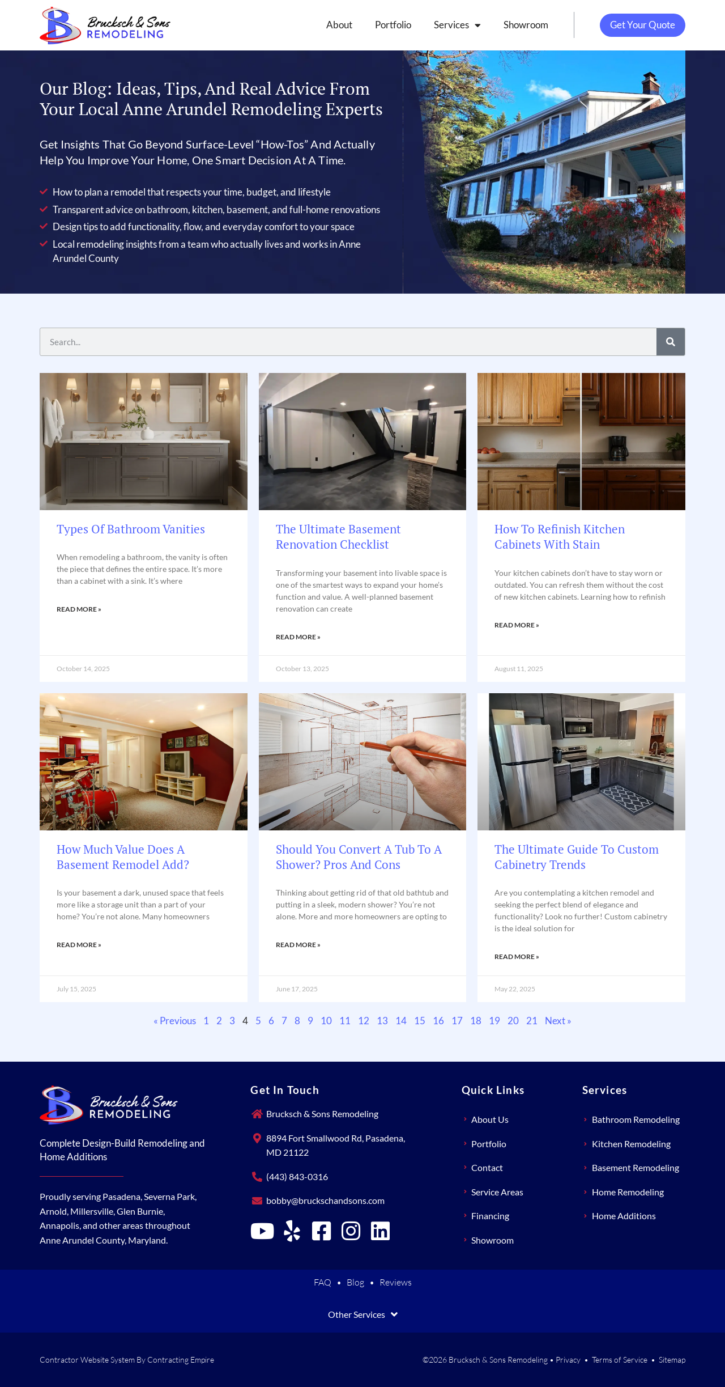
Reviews (395, 1282)
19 (494, 1021)
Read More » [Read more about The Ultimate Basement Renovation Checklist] (298, 637)
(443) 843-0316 (297, 1176)
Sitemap (672, 1359)
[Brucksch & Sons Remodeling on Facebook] (321, 1231)
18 (475, 1021)
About (332, 25)
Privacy (568, 1359)
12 (363, 1021)
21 (532, 1021)
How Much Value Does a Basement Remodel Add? (123, 856)
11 (345, 1021)
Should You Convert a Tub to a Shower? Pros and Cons (359, 856)
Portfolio (386, 25)
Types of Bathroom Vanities (131, 529)
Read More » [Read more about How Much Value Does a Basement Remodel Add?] (79, 944)
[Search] (670, 341)
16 (438, 1021)
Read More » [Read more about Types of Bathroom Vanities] (79, 609)
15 (419, 1021)
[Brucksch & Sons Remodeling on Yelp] (292, 1231)
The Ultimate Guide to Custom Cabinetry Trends (576, 856)
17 (457, 1021)
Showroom (519, 25)
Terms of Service (619, 1359)
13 (382, 1021)
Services (450, 25)
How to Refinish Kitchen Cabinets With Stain (559, 536)
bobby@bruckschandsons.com (325, 1200)
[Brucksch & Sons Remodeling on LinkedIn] (380, 1231)
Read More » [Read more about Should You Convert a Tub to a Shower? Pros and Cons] (298, 944)
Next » (558, 1021)
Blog (355, 1282)
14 (401, 1021)
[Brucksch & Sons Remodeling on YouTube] (262, 1231)
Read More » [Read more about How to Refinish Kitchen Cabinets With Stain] (516, 625)
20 (513, 1021)
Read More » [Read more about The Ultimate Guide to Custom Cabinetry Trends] (516, 956)
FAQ (322, 1282)
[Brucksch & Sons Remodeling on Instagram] (350, 1231)
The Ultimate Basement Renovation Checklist (338, 536)
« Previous (174, 1021)
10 (326, 1021)
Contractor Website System (87, 1359)
